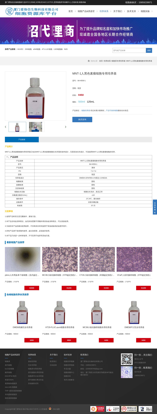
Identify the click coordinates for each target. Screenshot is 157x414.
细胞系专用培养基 (118, 61)
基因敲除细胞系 (11, 383)
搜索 (149, 50)
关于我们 (117, 11)
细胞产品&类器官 (86, 11)
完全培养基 (32, 365)
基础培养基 (32, 361)
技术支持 (131, 11)
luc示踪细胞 (9, 369)
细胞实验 (145, 11)
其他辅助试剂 (33, 383)
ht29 (65, 49)
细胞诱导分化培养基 (36, 376)
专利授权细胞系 (11, 394)
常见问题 (67, 369)
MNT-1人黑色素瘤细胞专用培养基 (139, 61)
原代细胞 (8, 365)
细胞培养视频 (69, 361)
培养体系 (104, 11)
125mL (90, 101)
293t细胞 (28, 49)
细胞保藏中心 (69, 372)
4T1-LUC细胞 (47, 49)
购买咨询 (82, 119)
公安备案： (45, 409)
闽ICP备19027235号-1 (31, 409)
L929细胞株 (58, 49)
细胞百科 (67, 376)
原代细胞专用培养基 (36, 372)
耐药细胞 (8, 372)
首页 (70, 11)
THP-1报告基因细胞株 (13, 391)
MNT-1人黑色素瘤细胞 (13, 152)
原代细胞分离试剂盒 (36, 380)
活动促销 (53, 365)
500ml (81, 101)
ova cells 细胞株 (11, 387)
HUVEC (20, 49)
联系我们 (53, 361)
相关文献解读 (69, 380)
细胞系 (7, 361)
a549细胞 (36, 49)
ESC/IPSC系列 (10, 376)
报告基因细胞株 (11, 398)
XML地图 (56, 409)
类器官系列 (9, 380)
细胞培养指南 (69, 365)
